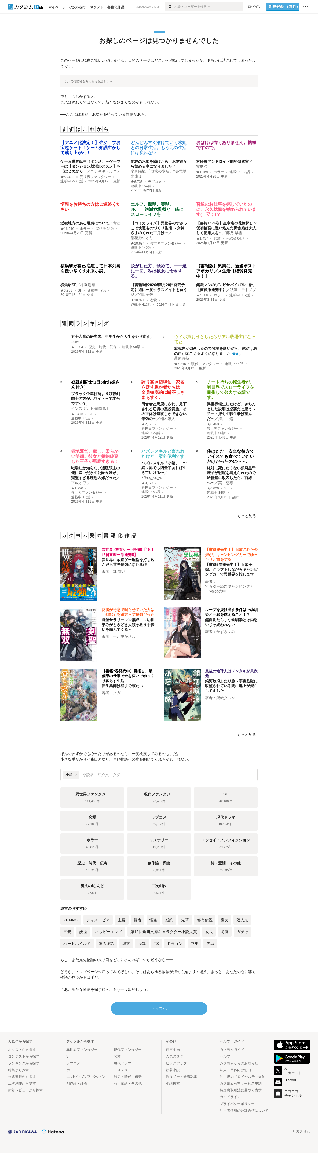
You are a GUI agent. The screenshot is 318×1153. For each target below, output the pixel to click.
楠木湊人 (167, 419)
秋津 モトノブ (243, 290)
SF (80, 290)
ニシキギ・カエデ (105, 171)
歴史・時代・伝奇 (102, 347)
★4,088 (202, 295)
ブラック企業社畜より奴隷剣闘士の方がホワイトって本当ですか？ (95, 399)
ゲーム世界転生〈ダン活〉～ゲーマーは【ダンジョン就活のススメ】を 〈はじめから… (90, 166)
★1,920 (77, 488)
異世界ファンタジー (95, 177)
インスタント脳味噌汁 (90, 408)
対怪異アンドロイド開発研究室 (222, 161)
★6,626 (213, 488)
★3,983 (66, 290)
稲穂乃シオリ (142, 237)
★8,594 (147, 483)
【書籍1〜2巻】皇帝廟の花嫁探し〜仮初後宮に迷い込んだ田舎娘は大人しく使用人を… (226, 228)
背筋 (116, 223)
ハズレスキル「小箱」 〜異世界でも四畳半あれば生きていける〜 (164, 468)
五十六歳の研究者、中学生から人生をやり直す (110, 336)
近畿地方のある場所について (84, 223)
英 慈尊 (225, 483)
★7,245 (180, 364)
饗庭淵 (201, 166)
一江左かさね (124, 636)
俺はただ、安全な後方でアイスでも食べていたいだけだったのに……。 (230, 456)
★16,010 (67, 229)
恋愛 (217, 238)
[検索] (169, 6)
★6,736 (137, 182)
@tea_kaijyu (151, 477)
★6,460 (213, 424)
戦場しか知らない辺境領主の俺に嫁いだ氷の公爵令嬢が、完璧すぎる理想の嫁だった (95, 473)
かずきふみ (225, 631)
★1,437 (202, 238)
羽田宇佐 (145, 294)
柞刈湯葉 (87, 285)
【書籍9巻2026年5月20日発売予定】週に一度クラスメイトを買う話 (159, 290)
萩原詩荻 (181, 358)
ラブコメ (155, 182)
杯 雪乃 (119, 571)
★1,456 (202, 172)
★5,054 (77, 347)
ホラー (219, 172)
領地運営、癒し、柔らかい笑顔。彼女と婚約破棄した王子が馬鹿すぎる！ (94, 456)
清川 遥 (225, 419)
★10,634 (138, 243)
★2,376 (147, 424)
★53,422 (67, 177)
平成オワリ (80, 483)
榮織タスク (225, 698)
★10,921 (138, 300)
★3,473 (77, 414)
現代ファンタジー (205, 364)
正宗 (75, 341)
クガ (116, 693)
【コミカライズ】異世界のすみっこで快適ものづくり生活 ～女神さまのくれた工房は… (159, 228)
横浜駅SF (68, 285)
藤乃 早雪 (234, 233)
